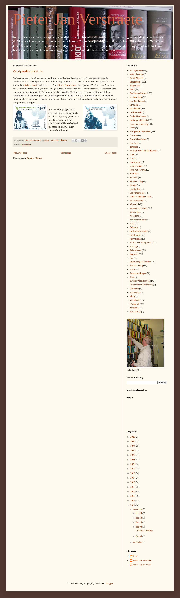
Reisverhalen (26, 145)
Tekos (132, 269)
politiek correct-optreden (141, 242)
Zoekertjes (134, 308)
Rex (132, 258)
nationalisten (135, 212)
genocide (134, 147)
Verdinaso (134, 288)
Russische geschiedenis (140, 262)
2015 (133, 487)
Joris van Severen (138, 170)
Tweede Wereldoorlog (140, 281)
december (137, 509)
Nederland (134, 216)
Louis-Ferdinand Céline (140, 197)
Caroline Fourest (137, 101)
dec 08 (139, 527)
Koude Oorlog (136, 181)
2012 (133, 500)
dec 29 (139, 513)
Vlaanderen (135, 300)
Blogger (109, 583)
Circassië (134, 105)
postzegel (134, 246)
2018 (133, 473)
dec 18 (139, 518)
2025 (133, 441)
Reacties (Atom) (34, 158)
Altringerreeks (136, 70)
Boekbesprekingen (138, 93)
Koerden (134, 177)
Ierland (133, 158)
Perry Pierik (135, 239)
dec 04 (139, 536)
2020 (133, 464)
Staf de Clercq (136, 265)
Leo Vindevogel (137, 193)
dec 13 (139, 522)
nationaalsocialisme (139, 208)
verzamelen (135, 292)
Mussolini (134, 204)
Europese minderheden (140, 131)
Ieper (132, 154)
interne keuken (136, 166)
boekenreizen (136, 97)
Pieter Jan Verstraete (77, 19)
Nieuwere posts (21, 153)
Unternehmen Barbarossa (141, 285)
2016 (133, 482)
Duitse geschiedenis (139, 120)
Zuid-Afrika (135, 311)
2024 (133, 446)
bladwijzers (135, 85)
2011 (132, 505)
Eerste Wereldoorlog (139, 124)
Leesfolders (135, 189)
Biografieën (135, 82)
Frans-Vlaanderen (138, 139)
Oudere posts (111, 153)
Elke (135, 556)
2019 (133, 468)
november (138, 542)
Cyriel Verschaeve (138, 116)
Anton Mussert (136, 78)
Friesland (134, 143)
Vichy (132, 296)
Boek (132, 89)
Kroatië (133, 185)
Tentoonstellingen (138, 273)
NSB (132, 223)
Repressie (134, 254)
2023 (133, 450)
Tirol (132, 277)
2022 (133, 455)
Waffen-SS (135, 304)
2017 (133, 478)
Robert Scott (30, 85)
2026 (133, 437)
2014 (133, 491)
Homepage (66, 153)
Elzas (132, 127)
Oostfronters (135, 235)
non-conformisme (138, 220)
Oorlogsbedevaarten (139, 231)
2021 (133, 459)
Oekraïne (134, 227)
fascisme (134, 135)
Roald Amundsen (67, 85)
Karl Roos (134, 174)
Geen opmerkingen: (59, 140)
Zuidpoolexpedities (28, 71)
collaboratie (135, 108)
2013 (133, 496)
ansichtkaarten (136, 74)
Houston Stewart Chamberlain (143, 151)
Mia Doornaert (136, 200)
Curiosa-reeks (136, 112)
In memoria (135, 162)
